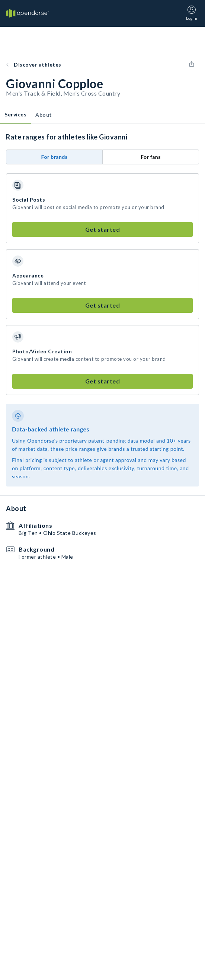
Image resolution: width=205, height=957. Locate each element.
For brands (54, 157)
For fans (151, 157)
